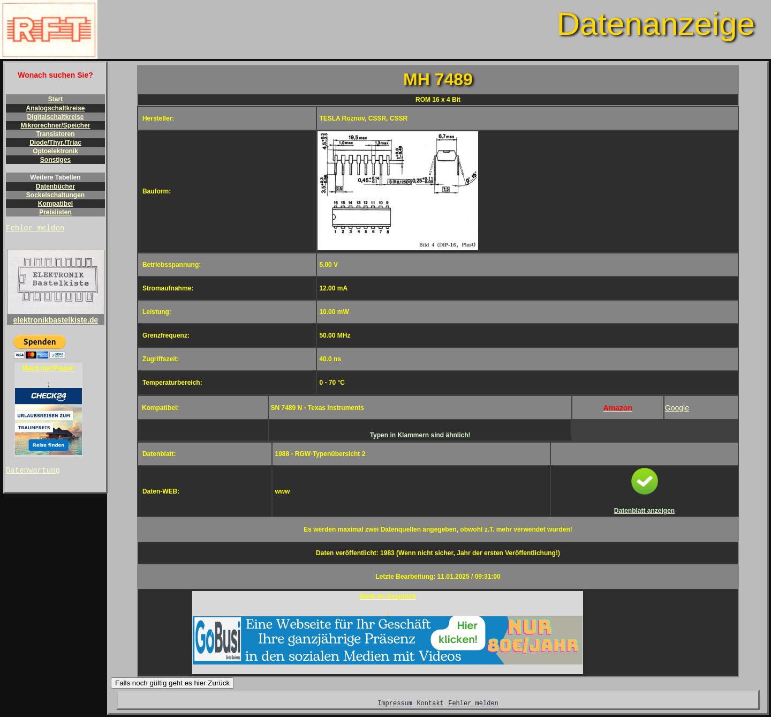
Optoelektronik (55, 151)
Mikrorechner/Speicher (55, 125)
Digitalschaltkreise (55, 117)
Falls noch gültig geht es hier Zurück (172, 683)
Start (55, 99)
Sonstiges (55, 159)
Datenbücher (55, 186)
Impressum (394, 704)
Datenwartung (33, 473)
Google (677, 408)
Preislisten (55, 212)
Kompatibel (55, 203)
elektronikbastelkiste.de (55, 317)
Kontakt (430, 704)
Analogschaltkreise (55, 108)
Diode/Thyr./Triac (55, 142)
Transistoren (55, 134)
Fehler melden (35, 229)
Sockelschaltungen (55, 195)
